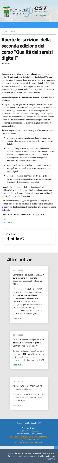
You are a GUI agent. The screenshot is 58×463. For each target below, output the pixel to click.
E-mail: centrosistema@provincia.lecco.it (29, 441)
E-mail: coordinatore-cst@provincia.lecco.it (34, 438)
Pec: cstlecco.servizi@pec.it (20, 436)
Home (4, 31)
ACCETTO (51, 459)
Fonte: (29, 220)
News (12, 31)
